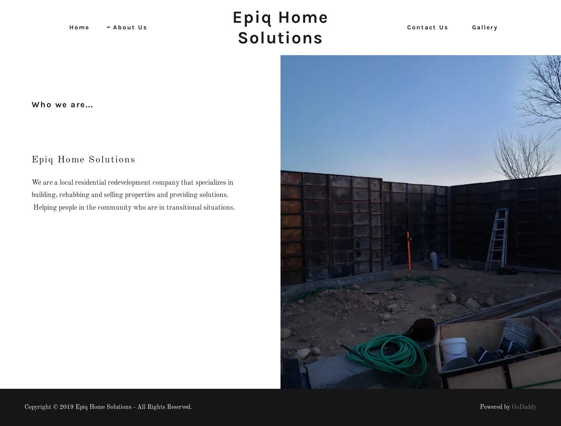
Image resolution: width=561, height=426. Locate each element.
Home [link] (79, 27)
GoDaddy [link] (524, 407)
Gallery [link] (485, 27)
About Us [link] (130, 27)
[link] (280, 41)
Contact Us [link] (427, 27)
